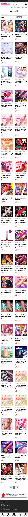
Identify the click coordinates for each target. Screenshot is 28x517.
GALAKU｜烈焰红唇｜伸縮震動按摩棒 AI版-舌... (20, 131)
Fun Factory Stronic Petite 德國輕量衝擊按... (6, 246)
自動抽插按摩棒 (23, 7)
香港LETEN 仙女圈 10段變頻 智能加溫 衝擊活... (6, 316)
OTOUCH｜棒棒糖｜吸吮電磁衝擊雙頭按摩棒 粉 (20, 387)
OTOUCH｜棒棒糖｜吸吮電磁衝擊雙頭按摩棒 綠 (20, 411)
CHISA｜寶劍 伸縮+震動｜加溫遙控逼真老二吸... (20, 107)
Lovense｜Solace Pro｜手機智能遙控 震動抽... (21, 363)
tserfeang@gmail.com (6, 505)
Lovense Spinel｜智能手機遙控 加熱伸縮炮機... (7, 59)
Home (12, 7)
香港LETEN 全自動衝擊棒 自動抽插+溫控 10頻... (21, 246)
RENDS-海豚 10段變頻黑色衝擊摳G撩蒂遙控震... (6, 292)
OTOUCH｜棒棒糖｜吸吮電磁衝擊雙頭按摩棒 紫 (6, 411)
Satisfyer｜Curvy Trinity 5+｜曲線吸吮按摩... (7, 83)
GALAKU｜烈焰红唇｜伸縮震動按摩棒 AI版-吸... (6, 131)
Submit (19, 17)
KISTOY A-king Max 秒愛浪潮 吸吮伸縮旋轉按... (20, 222)
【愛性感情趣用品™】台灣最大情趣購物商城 (12, 1)
